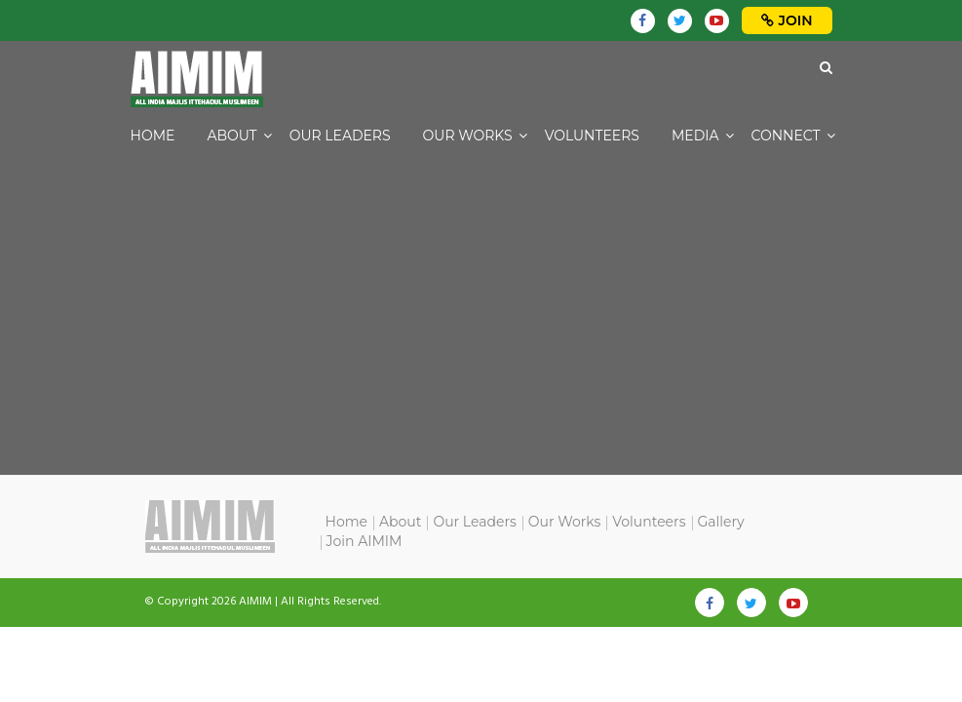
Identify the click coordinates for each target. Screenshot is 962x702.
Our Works (468, 135)
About (231, 135)
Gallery (721, 521)
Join (787, 20)
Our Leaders (340, 135)
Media (695, 135)
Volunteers (592, 135)
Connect (786, 135)
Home (153, 135)
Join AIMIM (365, 541)
